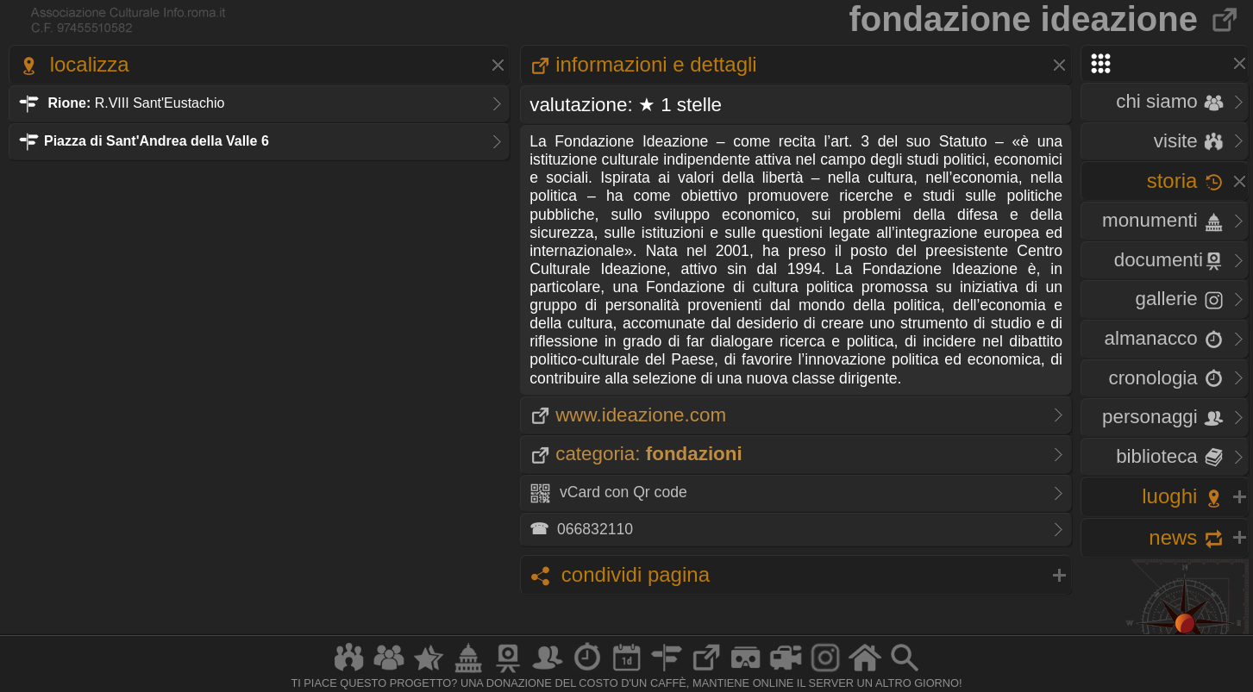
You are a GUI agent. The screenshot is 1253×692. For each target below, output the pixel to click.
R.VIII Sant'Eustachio (121, 103)
